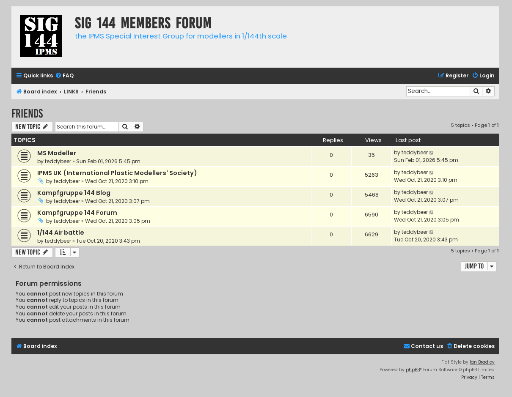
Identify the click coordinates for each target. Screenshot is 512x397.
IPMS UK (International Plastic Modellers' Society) (117, 173)
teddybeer (58, 161)
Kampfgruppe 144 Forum (77, 212)
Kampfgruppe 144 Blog (73, 193)
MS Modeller (56, 153)
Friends (27, 113)
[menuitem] (64, 76)
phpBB (413, 370)
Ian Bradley (482, 362)
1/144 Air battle (60, 232)
